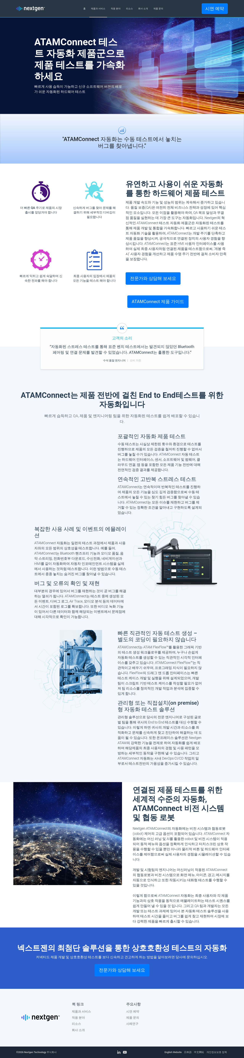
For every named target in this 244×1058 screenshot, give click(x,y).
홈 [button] (84, 8)
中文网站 (199, 1052)
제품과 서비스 (81, 1011)
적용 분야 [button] (115, 8)
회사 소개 (78, 1030)
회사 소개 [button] (143, 8)
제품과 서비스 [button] (98, 8)
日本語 (188, 1052)
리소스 (76, 1024)
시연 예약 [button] (214, 8)
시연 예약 (132, 1011)
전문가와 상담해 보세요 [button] (153, 278)
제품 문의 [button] (158, 8)
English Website (173, 1052)
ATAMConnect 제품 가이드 (158, 301)
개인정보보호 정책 (216, 1052)
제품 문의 (132, 1017)
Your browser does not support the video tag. (69, 450)
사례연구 (132, 1024)
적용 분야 (78, 1017)
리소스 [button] (129, 8)
